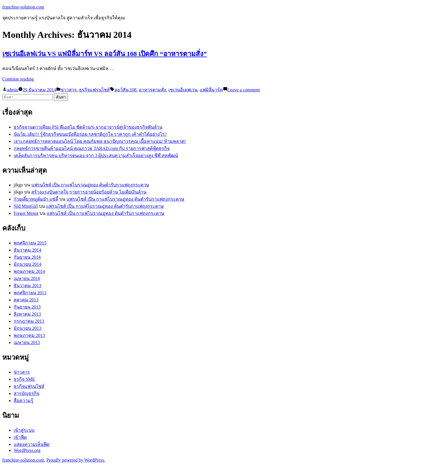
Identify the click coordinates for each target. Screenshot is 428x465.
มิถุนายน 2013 (27, 328)
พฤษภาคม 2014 (29, 271)
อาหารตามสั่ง (152, 89)
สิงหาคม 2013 (27, 314)
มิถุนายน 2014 (27, 264)
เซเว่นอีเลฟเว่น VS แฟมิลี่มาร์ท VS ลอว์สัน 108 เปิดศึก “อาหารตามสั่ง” (104, 53)
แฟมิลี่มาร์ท (211, 89)
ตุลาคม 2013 (26, 299)
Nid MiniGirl (26, 206)
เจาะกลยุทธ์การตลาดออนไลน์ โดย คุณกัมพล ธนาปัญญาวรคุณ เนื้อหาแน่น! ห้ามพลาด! (100, 141)
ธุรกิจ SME (24, 379)
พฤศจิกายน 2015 (30, 242)
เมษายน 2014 (27, 278)
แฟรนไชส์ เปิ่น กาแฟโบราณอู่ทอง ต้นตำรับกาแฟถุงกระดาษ (90, 184)
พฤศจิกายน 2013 (30, 292)
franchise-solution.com (23, 7)
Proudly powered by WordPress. (75, 460)
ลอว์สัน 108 (125, 89)
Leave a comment (244, 89)
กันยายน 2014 (27, 257)
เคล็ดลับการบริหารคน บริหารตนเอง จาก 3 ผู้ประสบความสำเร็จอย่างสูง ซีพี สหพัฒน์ (96, 155)
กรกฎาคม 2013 (29, 321)
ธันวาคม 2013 (27, 285)
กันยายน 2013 (27, 306)
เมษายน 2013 (27, 342)
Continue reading (18, 79)
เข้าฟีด (20, 437)
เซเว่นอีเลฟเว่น (182, 89)
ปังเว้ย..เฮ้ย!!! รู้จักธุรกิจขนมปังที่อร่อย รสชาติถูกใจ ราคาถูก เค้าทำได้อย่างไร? (90, 134)
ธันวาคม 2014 (27, 250)
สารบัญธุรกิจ (26, 393)
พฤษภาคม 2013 (29, 335)
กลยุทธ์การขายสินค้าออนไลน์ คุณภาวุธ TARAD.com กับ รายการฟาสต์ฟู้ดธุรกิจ (91, 148)
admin (12, 89)
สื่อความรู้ (23, 400)
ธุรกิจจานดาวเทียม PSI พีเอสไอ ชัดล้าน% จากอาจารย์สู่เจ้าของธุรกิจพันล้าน (88, 127)
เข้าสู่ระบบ (24, 430)
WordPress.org (27, 450)
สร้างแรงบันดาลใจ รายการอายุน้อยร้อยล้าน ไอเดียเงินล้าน (88, 192)
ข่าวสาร (69, 89)
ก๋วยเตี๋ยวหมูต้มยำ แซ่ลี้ (36, 199)
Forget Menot (26, 213)
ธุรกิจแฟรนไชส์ (94, 89)
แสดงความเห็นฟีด (31, 444)
